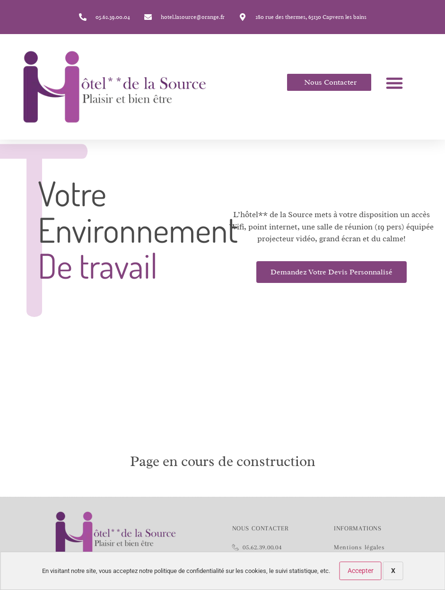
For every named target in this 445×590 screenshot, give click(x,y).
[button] (394, 82)
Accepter (361, 570)
